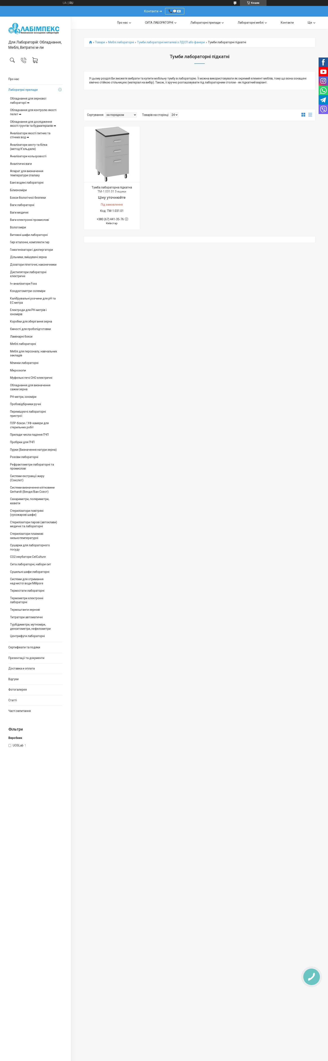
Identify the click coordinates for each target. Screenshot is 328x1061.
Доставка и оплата (21, 668)
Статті (12, 700)
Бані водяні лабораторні (27, 182)
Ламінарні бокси (21, 336)
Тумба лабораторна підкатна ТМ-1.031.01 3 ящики (112, 189)
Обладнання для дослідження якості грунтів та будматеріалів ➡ (33, 124)
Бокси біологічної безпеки (28, 197)
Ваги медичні (19, 212)
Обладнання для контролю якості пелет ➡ (33, 112)
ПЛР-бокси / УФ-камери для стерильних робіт (29, 425)
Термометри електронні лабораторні (26, 600)
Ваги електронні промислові (29, 219)
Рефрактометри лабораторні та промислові (32, 466)
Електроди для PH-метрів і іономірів (28, 312)
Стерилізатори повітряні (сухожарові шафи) (27, 513)
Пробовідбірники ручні (25, 404)
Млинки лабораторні (24, 363)
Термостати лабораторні (27, 590)
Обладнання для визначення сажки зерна (30, 387)
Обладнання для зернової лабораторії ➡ (28, 100)
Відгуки (13, 679)
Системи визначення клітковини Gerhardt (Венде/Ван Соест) (32, 489)
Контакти (287, 22)
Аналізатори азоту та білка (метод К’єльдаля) (28, 147)
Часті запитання (19, 711)
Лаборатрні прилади (23, 89)
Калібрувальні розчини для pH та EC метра (33, 300)
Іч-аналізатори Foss (23, 283)
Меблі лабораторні (23, 344)
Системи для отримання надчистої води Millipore (27, 581)
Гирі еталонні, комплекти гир (29, 242)
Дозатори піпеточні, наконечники (33, 264)
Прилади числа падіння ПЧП (29, 434)
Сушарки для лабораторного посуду (30, 547)
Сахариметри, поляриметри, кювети (29, 501)
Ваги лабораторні (22, 205)
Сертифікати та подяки (24, 647)
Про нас (13, 79)
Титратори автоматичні (26, 617)
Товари (100, 42)
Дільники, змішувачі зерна (28, 257)
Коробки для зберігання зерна (31, 321)
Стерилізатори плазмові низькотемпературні (26, 536)
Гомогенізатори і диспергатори (31, 249)
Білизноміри (18, 190)
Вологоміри (18, 227)
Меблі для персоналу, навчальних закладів (33, 353)
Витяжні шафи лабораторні (29, 235)
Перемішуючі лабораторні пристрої (28, 413)
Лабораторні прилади (205, 22)
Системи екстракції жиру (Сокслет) (27, 478)
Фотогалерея (17, 689)
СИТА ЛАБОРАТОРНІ (159, 22)
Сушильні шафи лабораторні (29, 571)
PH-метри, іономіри (23, 396)
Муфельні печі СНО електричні (31, 377)
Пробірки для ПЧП (22, 442)
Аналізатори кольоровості (28, 156)
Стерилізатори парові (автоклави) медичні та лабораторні (33, 524)
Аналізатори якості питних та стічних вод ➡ (30, 135)
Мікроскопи (18, 370)
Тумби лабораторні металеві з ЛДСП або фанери (171, 42)
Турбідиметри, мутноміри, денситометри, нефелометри (30, 626)
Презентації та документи (26, 658)
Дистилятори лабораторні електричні (28, 274)
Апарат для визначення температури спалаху (26, 173)
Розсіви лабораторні (24, 457)
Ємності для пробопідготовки (30, 329)
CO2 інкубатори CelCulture (28, 556)
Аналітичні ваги (21, 163)
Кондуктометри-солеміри (27, 291)
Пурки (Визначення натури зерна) (33, 449)
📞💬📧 (174, 11)
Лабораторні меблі (251, 22)
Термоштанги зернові (25, 609)
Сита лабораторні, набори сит (30, 564)
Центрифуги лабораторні (27, 636)
